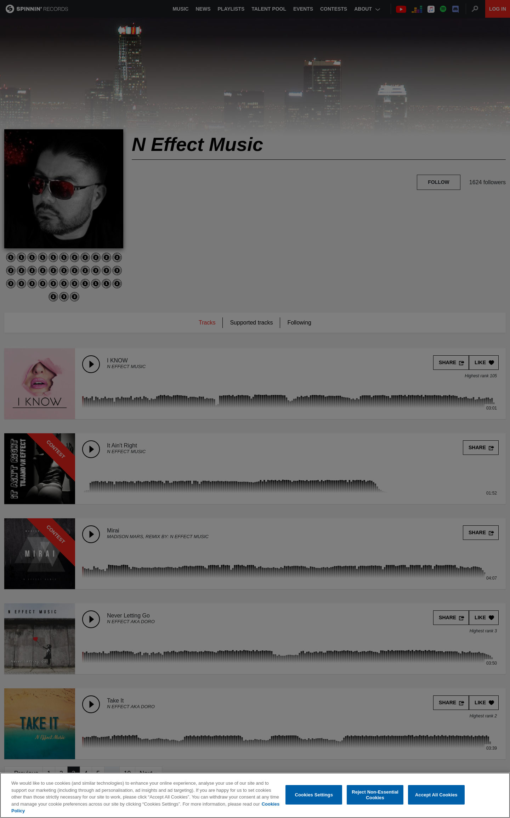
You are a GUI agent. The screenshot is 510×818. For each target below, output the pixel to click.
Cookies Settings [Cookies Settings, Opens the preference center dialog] (314, 794)
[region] (255, 795)
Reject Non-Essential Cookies (375, 794)
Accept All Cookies (436, 794)
